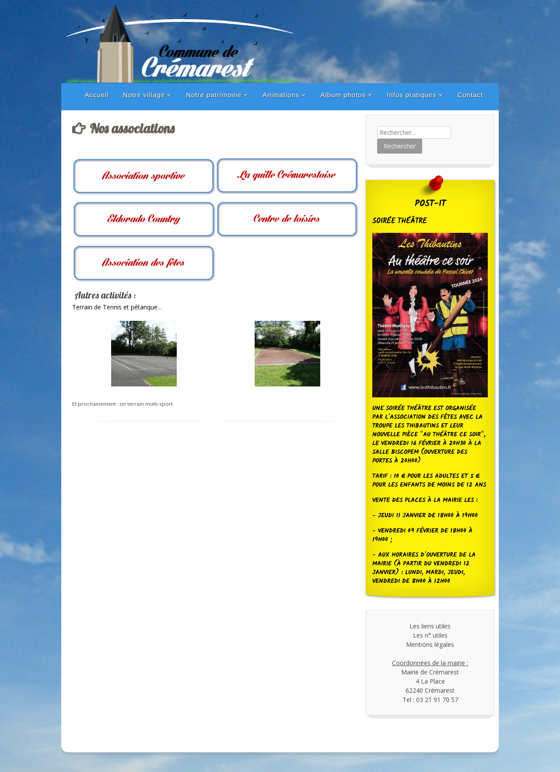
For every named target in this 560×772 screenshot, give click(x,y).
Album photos (343, 94)
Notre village (144, 94)
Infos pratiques (411, 94)
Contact (470, 94)
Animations (280, 94)
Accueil (97, 94)
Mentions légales (430, 644)
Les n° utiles (430, 635)
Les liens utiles (430, 626)
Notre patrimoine (214, 94)
